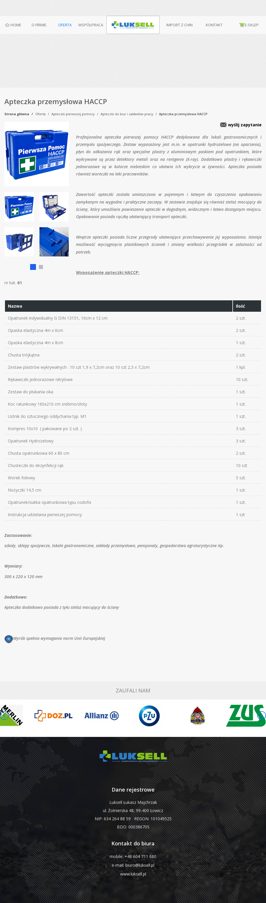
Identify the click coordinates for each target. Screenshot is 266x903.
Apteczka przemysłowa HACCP (183, 114)
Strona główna (16, 114)
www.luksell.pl (133, 874)
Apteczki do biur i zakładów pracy (127, 114)
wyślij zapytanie (245, 124)
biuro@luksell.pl (139, 865)
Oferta (40, 114)
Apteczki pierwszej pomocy (73, 114)
